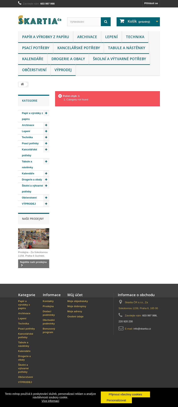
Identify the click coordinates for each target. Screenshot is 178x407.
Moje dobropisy (76, 306)
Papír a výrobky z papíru (45, 36)
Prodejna (48, 306)
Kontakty (48, 301)
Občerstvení (34, 69)
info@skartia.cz (142, 328)
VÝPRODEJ (63, 69)
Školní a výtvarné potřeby (119, 58)
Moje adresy (74, 311)
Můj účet (75, 294)
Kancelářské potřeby (78, 47)
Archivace (87, 36)
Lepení (111, 36)
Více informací (50, 400)
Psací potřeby (35, 47)
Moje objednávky (77, 301)
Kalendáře (32, 58)
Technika (135, 36)
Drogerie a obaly (68, 58)
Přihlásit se (151, 3)
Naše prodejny (33, 218)
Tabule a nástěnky (126, 47)
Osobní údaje (75, 316)
